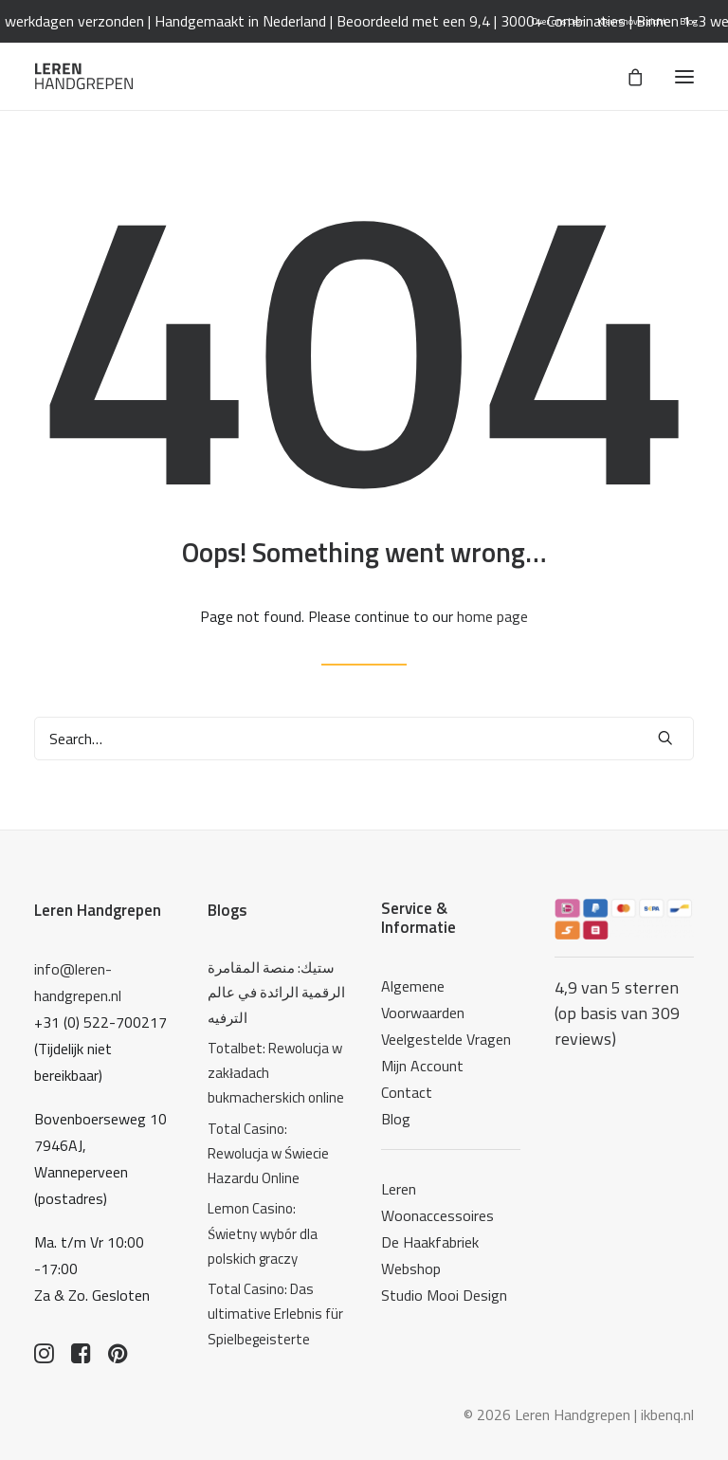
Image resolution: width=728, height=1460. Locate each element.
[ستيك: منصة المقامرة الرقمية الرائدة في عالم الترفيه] (277, 993)
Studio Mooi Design (444, 1295)
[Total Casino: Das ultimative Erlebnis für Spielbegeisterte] (277, 1314)
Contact (406, 1092)
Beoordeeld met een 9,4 (467, 20)
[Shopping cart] (627, 76)
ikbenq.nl (667, 1414)
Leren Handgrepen (97, 910)
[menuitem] (558, 21)
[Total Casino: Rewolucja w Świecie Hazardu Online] (277, 1154)
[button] (684, 76)
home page (492, 616)
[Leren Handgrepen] (84, 76)
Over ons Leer (558, 21)
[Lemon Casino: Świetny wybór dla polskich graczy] (277, 1233)
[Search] (364, 738)
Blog (689, 21)
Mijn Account (422, 1065)
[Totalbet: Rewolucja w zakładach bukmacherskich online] (277, 1073)
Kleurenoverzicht (631, 21)
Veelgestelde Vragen (446, 1039)
